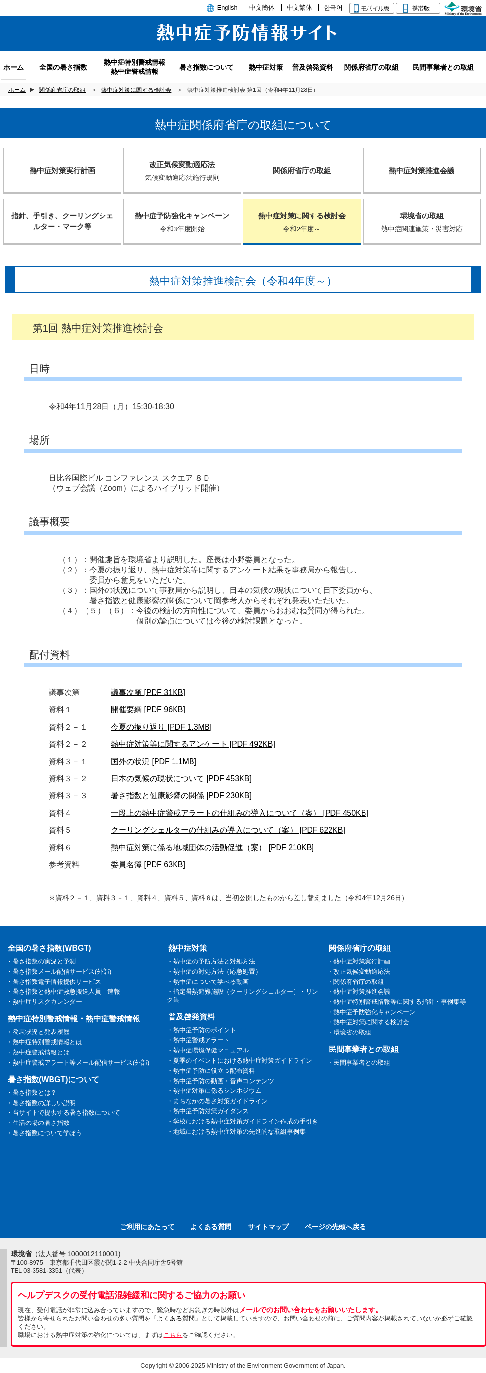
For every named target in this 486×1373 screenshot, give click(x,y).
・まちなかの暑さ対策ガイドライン (217, 1101)
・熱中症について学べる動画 (208, 981)
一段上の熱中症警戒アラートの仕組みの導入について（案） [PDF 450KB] (239, 813)
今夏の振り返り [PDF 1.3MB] (161, 727)
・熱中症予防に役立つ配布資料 (211, 1070)
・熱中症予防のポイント (201, 1030)
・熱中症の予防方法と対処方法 (211, 961)
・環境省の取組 (349, 1032)
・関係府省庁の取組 (355, 981)
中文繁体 (299, 7)
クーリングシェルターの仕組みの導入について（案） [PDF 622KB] (228, 830)
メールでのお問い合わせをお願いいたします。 (310, 1310)
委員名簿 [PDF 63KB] (148, 864)
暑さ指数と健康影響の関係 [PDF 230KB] (181, 795)
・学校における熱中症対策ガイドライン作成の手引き (242, 1121)
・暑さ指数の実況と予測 (41, 961)
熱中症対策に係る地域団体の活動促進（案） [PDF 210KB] (212, 847)
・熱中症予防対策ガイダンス (208, 1111)
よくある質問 (211, 1226)
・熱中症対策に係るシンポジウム (214, 1090)
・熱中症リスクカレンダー (44, 1001)
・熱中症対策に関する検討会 (368, 1022)
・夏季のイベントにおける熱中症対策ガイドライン (239, 1060)
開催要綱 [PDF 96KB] (148, 709)
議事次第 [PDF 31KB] (148, 692)
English (227, 7)
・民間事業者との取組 (358, 1062)
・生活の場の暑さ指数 (37, 1122)
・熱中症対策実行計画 (358, 961)
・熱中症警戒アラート (198, 1040)
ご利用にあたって (147, 1226)
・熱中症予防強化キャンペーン (371, 1012)
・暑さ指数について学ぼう (44, 1133)
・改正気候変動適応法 (358, 971)
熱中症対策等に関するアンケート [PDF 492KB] (193, 744)
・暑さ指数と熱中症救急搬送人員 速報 (63, 991)
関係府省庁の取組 (62, 90)
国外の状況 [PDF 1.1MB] (153, 761)
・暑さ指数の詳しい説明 (41, 1102)
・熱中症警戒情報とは (37, 1052)
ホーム (17, 90)
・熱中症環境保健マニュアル (208, 1050)
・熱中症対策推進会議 (358, 991)
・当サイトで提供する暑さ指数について (63, 1112)
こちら (172, 1334)
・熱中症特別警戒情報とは (44, 1042)
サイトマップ (268, 1226)
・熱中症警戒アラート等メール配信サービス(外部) (78, 1062)
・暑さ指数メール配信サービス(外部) (59, 971)
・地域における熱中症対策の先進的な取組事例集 (236, 1131)
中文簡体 (262, 7)
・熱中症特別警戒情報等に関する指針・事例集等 (396, 1001)
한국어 (333, 7)
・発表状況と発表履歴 (37, 1031)
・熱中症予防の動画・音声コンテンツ (220, 1081)
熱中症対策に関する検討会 (136, 90)
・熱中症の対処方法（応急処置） (214, 971)
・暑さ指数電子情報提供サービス (53, 981)
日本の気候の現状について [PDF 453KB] (181, 778)
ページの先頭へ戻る (335, 1226)
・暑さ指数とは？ (31, 1092)
